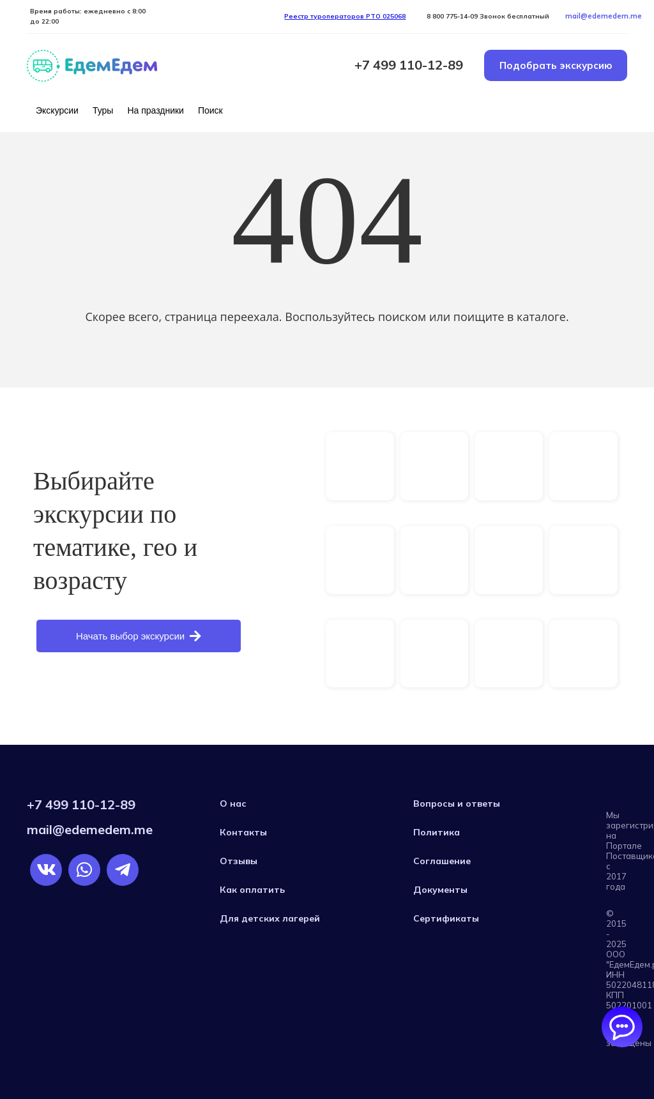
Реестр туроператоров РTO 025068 (345, 16)
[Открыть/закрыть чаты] (622, 1026)
